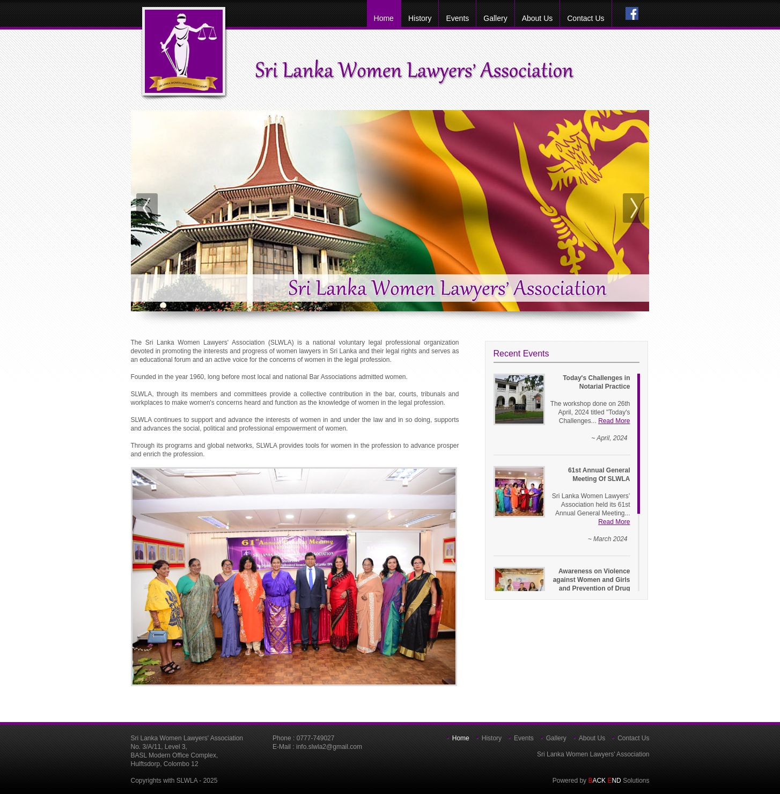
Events (457, 18)
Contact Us (585, 18)
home (384, 18)
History (420, 18)
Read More (614, 421)
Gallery (495, 18)
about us (537, 18)
